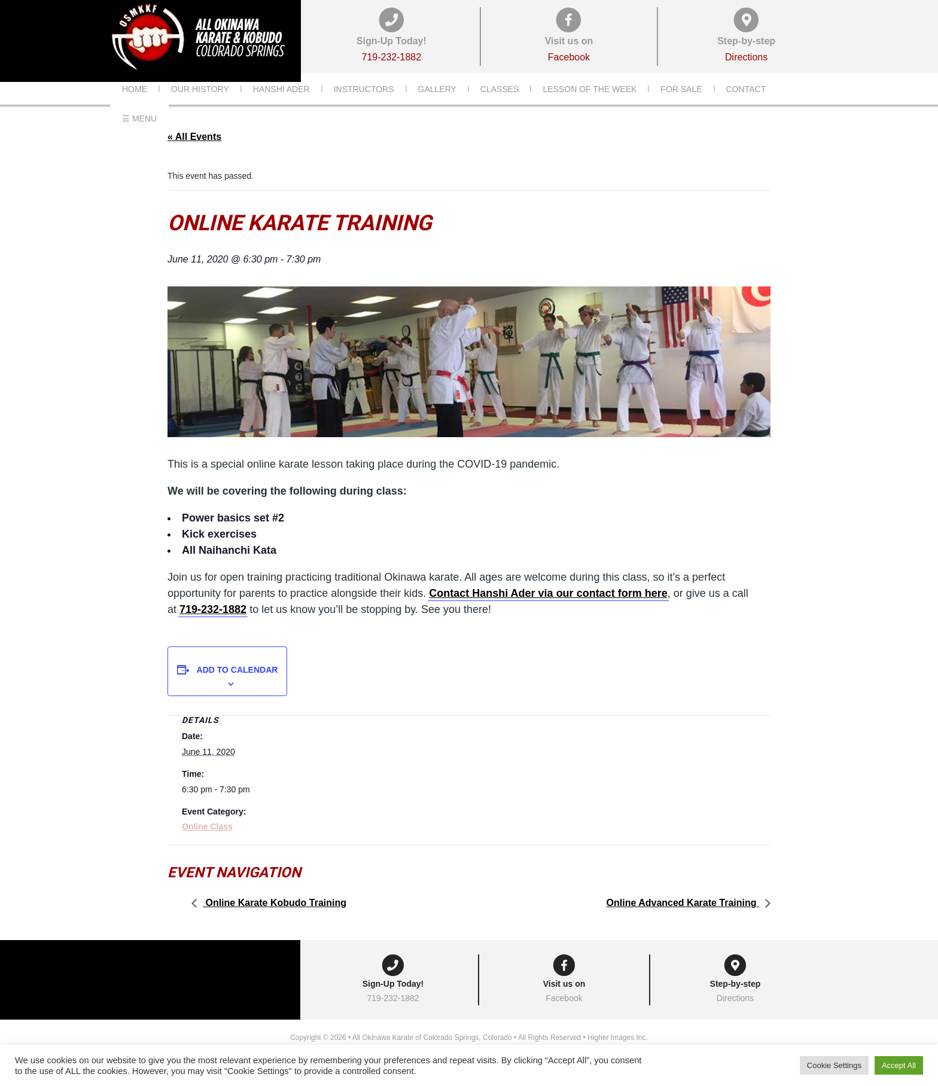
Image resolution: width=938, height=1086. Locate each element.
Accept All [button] (899, 1065)
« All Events (194, 155)
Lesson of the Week (589, 107)
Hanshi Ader (281, 107)
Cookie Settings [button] (834, 1065)
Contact (746, 107)
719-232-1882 (212, 627)
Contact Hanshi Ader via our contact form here (548, 611)
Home (134, 107)
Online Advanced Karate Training (683, 921)
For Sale (681, 107)
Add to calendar (237, 688)
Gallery (437, 107)
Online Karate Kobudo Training (274, 921)
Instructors (364, 107)
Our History (200, 107)
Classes (499, 107)
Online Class (207, 844)
